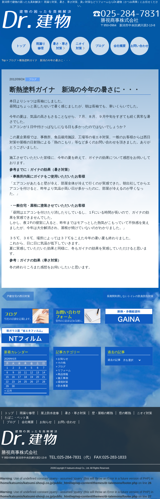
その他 (62, 362)
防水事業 (63, 385)
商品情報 (63, 374)
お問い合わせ (139, 46)
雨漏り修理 (40, 46)
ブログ (99, 46)
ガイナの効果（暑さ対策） (50, 169)
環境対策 (63, 381)
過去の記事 (114, 359)
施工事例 (63, 378)
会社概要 (120, 46)
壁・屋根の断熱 (102, 413)
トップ (20, 46)
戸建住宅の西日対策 (18, 296)
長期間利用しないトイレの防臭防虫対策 (130, 296)
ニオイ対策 (80, 46)
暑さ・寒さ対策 (60, 46)
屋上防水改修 (50, 413)
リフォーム (64, 370)
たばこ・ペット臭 (17, 417)
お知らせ (63, 358)
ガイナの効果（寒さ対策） (40, 260)
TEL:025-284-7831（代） (71, 457)
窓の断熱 (125, 413)
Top (4, 60)
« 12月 (8, 390)
